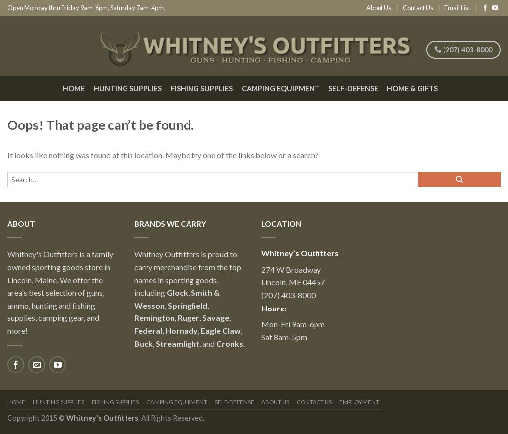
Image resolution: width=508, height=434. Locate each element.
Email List (457, 8)
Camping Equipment (280, 88)
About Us (378, 8)
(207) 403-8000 (463, 49)
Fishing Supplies (202, 88)
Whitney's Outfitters (102, 418)
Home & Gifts (412, 88)
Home (74, 88)
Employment (359, 402)
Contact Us (418, 8)
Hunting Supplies (128, 88)
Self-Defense (353, 88)
